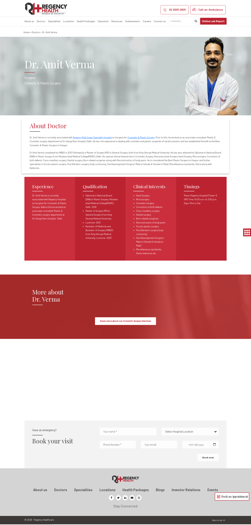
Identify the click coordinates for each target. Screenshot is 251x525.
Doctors (41, 21)
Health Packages (86, 21)
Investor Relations (186, 490)
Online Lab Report (213, 21)
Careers (147, 21)
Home (26, 32)
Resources (116, 21)
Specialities (54, 21)
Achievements (132, 21)
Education (103, 21)
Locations (68, 21)
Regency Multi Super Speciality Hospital (92, 137)
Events (212, 490)
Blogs (160, 490)
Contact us (160, 21)
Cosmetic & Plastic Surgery (141, 137)
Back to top (217, 521)
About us (29, 21)
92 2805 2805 (177, 9)
